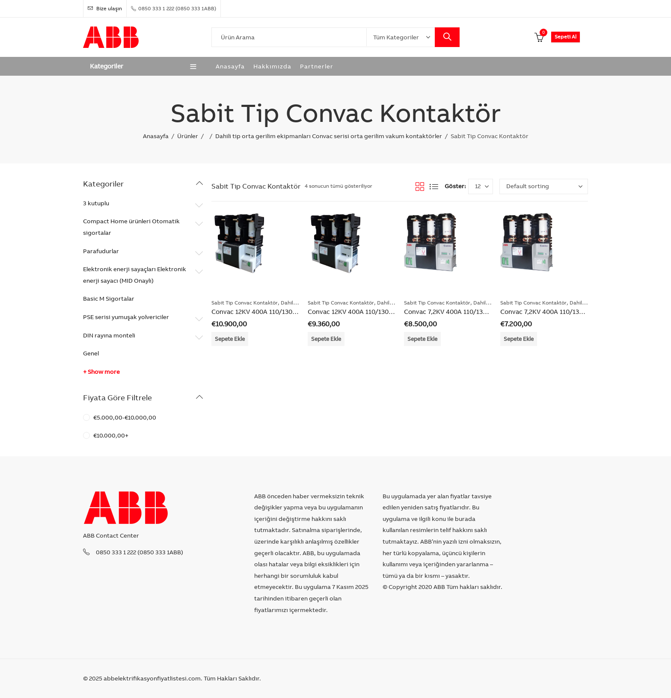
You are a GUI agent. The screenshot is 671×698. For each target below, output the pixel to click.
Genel (91, 353)
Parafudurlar (101, 251)
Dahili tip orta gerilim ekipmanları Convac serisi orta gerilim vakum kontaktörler (328, 136)
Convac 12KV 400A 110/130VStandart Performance (383, 312)
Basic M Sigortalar (108, 298)
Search (447, 37)
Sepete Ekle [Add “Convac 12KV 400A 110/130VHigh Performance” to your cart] (230, 338)
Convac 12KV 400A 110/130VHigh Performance (281, 312)
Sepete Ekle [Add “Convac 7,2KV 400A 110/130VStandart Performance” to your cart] (519, 338)
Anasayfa (156, 136)
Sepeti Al (565, 36)
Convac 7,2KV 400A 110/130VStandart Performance (576, 312)
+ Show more (101, 372)
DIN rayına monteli (109, 335)
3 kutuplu (96, 203)
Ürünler (187, 136)
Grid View (420, 186)
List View (434, 186)
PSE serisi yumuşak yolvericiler (126, 317)
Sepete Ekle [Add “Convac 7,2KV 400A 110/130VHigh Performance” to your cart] (422, 338)
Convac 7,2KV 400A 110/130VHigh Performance (474, 312)
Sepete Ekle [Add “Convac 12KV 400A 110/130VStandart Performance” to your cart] (326, 338)
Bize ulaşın (105, 8)
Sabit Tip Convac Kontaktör (244, 302)
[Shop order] (543, 186)
